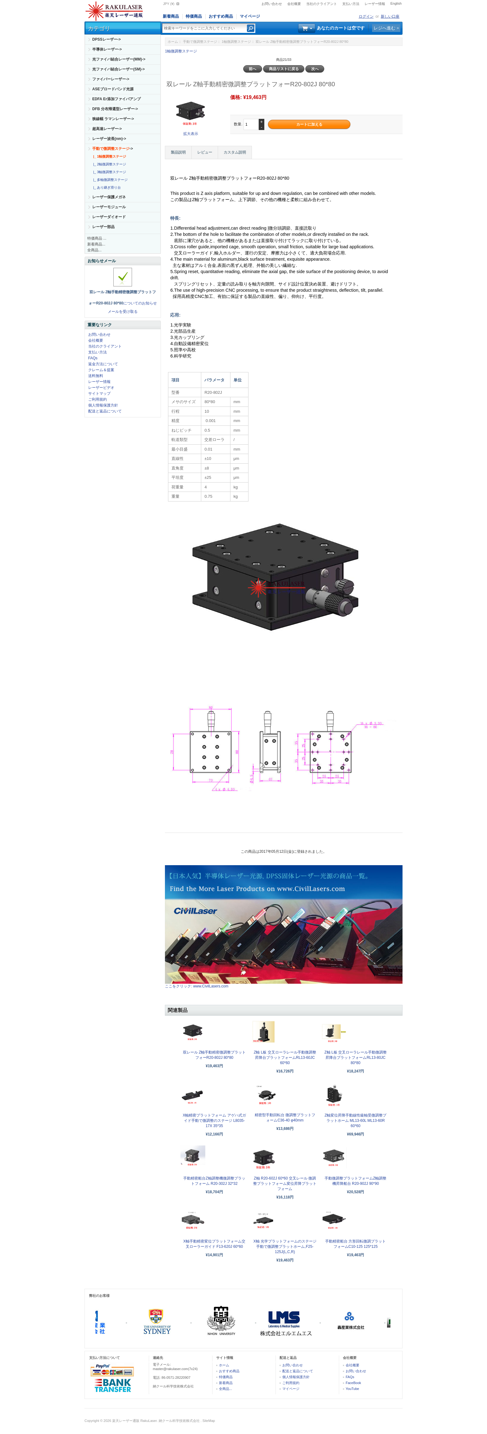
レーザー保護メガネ (109, 197)
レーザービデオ (101, 387)
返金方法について (103, 364)
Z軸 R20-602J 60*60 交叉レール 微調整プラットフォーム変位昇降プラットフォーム (284, 1183)
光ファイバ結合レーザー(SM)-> (118, 69)
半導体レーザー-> (107, 49)
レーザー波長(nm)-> (109, 139)
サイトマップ (99, 393)
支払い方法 (350, 4)
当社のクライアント (321, 4)
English (396, 3)
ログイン (366, 16)
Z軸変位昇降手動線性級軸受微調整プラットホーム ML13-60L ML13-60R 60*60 (355, 1120)
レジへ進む (384, 27)
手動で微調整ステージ (200, 41)
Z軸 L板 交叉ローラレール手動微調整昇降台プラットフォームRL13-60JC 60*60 (285, 1057)
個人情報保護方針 (103, 405)
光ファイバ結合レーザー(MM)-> (118, 59)
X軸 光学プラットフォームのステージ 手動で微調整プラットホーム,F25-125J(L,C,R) (284, 1246)
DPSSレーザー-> (106, 39)
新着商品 (171, 16)
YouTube (352, 1389)
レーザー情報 (375, 4)
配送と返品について (105, 411)
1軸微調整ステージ (236, 41)
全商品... (94, 250)
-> (112, 148)
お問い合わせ (272, 4)
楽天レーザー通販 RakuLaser (134, 1421)
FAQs (93, 358)
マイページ (250, 16)
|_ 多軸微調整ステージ (109, 180)
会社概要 (294, 4)
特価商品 (194, 16)
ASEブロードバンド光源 (113, 89)
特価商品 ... (96, 238)
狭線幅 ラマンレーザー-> (113, 119)
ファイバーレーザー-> (110, 79)
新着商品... (96, 244)
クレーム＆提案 (101, 370)
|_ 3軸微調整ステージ (108, 172)
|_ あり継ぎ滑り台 (106, 187)
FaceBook (353, 1383)
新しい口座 (390, 16)
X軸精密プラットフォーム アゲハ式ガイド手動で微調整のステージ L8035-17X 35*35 (214, 1120)
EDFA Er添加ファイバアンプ (116, 99)
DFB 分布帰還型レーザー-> (115, 109)
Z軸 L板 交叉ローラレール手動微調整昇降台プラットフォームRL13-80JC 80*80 (355, 1057)
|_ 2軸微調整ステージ (108, 164)
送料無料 (95, 376)
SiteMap (209, 1421)
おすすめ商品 (221, 16)
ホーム (173, 41)
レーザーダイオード (109, 217)
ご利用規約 (97, 399)
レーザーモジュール (109, 207)
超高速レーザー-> (107, 129)
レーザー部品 (103, 227)
